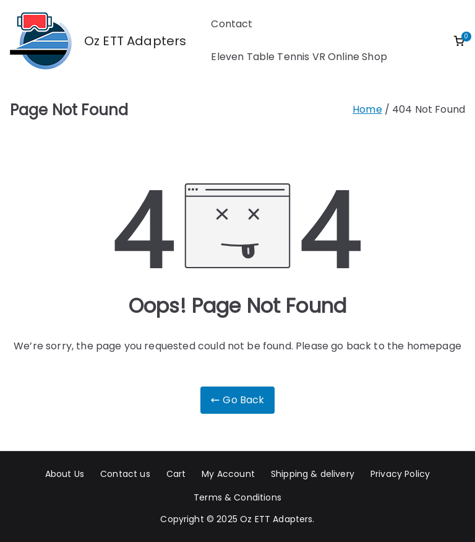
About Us (64, 474)
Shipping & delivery (312, 474)
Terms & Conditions (237, 497)
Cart (176, 474)
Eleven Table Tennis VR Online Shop (299, 57)
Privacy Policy (400, 474)
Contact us (125, 474)
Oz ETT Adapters (135, 41)
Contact (231, 24)
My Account (228, 474)
